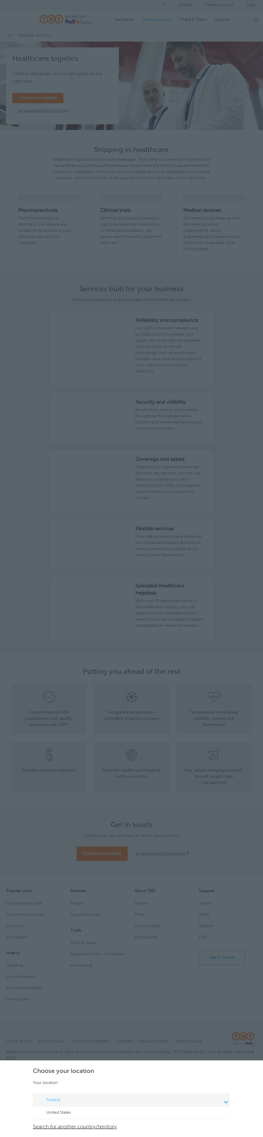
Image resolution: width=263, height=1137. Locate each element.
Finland (132, 1100)
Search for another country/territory (75, 1127)
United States (53, 1113)
